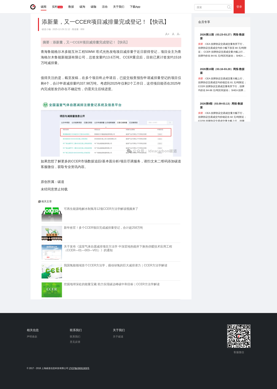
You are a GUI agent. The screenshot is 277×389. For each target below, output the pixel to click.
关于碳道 (118, 336)
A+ (167, 34)
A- (178, 34)
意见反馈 (75, 341)
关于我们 (118, 6)
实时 (55, 6)
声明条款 (32, 336)
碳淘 (82, 6)
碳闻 (43, 6)
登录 (239, 6)
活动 (104, 6)
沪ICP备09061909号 (79, 368)
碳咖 (93, 6)
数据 (71, 6)
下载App (135, 6)
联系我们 (75, 336)
